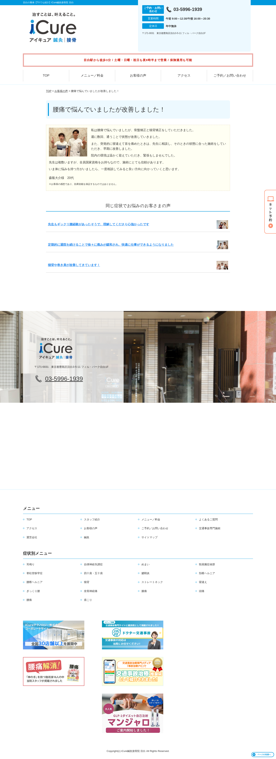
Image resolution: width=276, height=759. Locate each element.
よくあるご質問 (208, 519)
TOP (46, 75)
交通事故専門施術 (209, 528)
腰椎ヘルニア (34, 582)
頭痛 (201, 591)
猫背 (86, 582)
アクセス (184, 75)
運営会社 (31, 537)
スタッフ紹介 (92, 519)
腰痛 (29, 599)
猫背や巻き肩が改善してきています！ (74, 265)
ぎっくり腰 (33, 591)
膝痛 (144, 591)
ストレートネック (152, 582)
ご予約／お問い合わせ (230, 75)
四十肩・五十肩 (93, 573)
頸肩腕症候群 (207, 564)
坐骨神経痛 (90, 591)
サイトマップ (149, 537)
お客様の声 (138, 75)
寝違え (203, 582)
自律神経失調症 (93, 564)
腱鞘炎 (145, 573)
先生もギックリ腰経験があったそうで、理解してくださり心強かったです (98, 224)
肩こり (88, 599)
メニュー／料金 (92, 75)
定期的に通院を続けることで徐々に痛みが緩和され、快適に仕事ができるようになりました (111, 244)
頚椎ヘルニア (207, 573)
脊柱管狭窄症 (34, 573)
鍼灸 (86, 537)
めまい (145, 564)
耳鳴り (30, 564)
